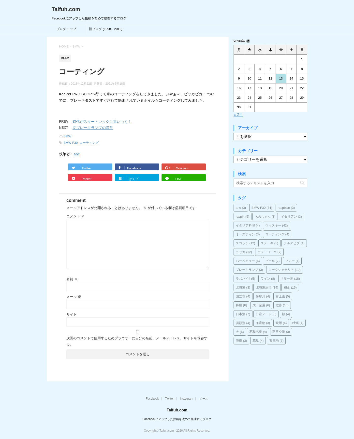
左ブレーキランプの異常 (93, 128)
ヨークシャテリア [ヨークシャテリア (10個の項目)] (284, 270)
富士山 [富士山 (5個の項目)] (283, 296)
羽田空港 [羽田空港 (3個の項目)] (281, 332)
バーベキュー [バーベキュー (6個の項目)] (248, 261)
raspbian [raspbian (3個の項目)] (286, 208)
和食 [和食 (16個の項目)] (290, 287)
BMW (67, 136)
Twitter (169, 398)
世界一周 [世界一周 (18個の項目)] (290, 278)
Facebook (152, 398)
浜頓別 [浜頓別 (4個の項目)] (243, 323)
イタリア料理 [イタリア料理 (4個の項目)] (248, 225)
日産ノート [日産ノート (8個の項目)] (266, 314)
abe (77, 154)
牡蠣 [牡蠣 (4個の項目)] (298, 323)
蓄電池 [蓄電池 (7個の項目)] (276, 340)
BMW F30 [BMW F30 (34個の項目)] (261, 208)
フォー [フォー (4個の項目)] (292, 261)
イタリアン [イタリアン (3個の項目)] (291, 216)
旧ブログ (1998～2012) (105, 29)
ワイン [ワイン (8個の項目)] (268, 278)
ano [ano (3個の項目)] (241, 208)
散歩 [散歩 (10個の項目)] (282, 305)
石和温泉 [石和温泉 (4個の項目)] (258, 332)
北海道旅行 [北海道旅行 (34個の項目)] (267, 287)
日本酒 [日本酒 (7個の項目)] (243, 314)
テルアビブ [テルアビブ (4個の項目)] (294, 243)
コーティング (89, 143)
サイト (71, 314)
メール (73, 297)
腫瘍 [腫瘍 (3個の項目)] (241, 340)
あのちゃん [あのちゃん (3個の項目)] (265, 216)
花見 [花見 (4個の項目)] (258, 340)
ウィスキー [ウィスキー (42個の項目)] (276, 225)
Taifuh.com (66, 9)
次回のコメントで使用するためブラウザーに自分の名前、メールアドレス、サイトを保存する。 (136, 341)
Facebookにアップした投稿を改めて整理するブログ (177, 419)
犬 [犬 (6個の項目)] (240, 332)
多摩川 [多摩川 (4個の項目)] (263, 296)
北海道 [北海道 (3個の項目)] (243, 287)
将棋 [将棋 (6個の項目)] (241, 305)
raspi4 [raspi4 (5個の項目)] (242, 216)
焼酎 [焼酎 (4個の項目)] (281, 323)
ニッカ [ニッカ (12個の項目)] (244, 252)
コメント (75, 216)
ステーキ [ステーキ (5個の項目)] (269, 243)
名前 (72, 279)
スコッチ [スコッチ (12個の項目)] (245, 243)
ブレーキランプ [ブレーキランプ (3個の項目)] (249, 270)
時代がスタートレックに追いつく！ (102, 121)
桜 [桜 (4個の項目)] (286, 314)
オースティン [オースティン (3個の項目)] (248, 234)
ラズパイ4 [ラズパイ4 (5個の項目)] (245, 278)
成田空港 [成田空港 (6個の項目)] (261, 305)
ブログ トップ (66, 29)
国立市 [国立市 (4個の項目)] (243, 296)
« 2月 (238, 115)
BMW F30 (70, 143)
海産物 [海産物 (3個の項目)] (263, 323)
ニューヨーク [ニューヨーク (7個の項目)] (269, 252)
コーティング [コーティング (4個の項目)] (277, 234)
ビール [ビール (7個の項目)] (272, 261)
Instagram (186, 398)
